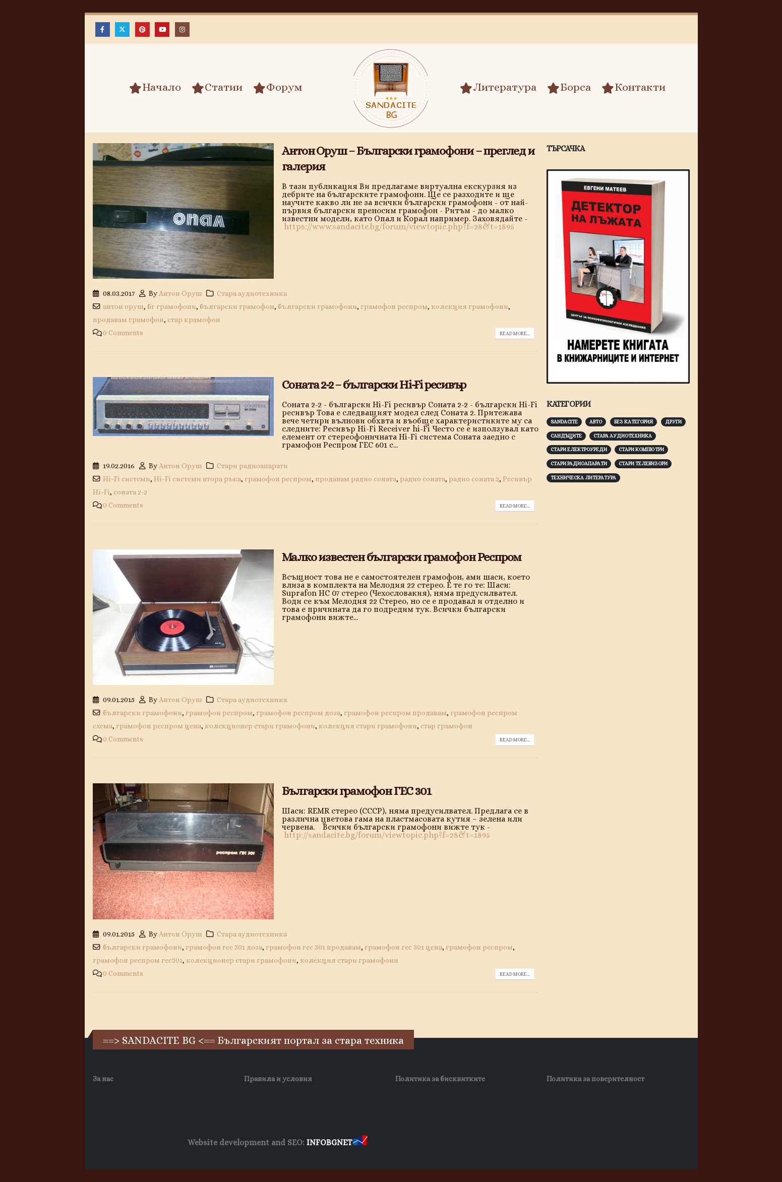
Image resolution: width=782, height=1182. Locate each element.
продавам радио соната (355, 479)
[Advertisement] (622, 647)
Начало (155, 88)
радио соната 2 (474, 479)
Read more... (515, 333)
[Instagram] (182, 29)
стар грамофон (446, 726)
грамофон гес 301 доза (224, 947)
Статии (217, 88)
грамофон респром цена (158, 726)
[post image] (183, 211)
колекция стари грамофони (368, 726)
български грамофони (317, 306)
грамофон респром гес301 (138, 960)
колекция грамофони (469, 306)
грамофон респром (394, 306)
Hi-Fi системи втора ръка (197, 479)
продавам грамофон (128, 320)
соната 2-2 (130, 492)
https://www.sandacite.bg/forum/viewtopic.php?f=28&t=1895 (399, 226)
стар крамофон (193, 320)
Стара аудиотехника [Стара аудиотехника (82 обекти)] (622, 436)
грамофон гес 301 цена (403, 947)
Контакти (633, 88)
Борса (569, 88)
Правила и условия (278, 1079)
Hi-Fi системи (126, 479)
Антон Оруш (180, 293)
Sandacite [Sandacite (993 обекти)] (564, 421)
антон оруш (123, 306)
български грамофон (237, 306)
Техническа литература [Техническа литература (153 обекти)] (583, 477)
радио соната (422, 479)
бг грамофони (171, 306)
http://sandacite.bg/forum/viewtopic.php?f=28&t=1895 (386, 835)
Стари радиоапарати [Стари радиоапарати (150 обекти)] (579, 463)
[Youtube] (162, 29)
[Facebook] (102, 29)
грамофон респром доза (298, 713)
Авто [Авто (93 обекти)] (595, 421)
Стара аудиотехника (252, 293)
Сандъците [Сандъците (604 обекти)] (566, 436)
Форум (278, 88)
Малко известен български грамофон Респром (402, 557)
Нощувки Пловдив (557, 1143)
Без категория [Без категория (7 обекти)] (633, 421)
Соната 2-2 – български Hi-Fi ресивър (374, 385)
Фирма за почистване (484, 1143)
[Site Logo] (391, 88)
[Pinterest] (142, 29)
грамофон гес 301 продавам (313, 947)
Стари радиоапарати (252, 466)
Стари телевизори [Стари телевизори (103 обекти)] (643, 463)
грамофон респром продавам (395, 713)
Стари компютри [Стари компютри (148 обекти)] (641, 449)
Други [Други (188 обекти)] (673, 421)
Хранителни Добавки (405, 1143)
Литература (498, 88)
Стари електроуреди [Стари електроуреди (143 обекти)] (579, 449)
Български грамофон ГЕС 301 (356, 791)
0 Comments (123, 333)
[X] (122, 29)
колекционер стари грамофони (260, 726)
